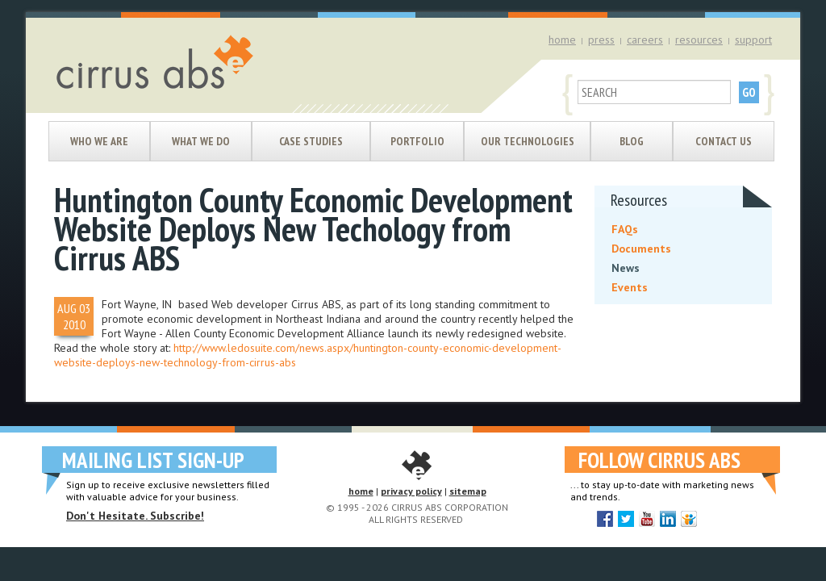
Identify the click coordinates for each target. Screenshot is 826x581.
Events (629, 287)
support (753, 39)
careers (645, 39)
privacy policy (411, 491)
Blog (632, 141)
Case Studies (311, 141)
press (601, 39)
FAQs (624, 229)
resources (699, 39)
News (625, 268)
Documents (641, 248)
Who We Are (99, 141)
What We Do (201, 141)
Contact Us (723, 141)
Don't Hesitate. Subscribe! (135, 515)
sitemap (467, 491)
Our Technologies (527, 141)
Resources (639, 200)
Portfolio (417, 141)
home (562, 39)
